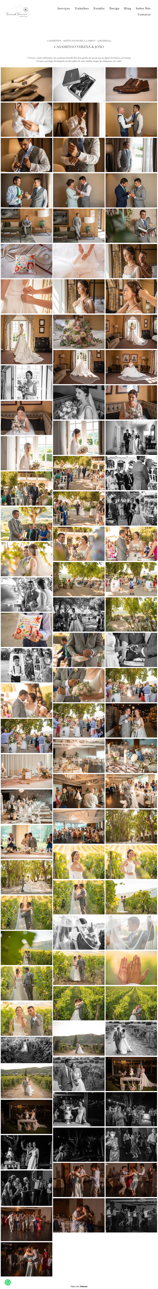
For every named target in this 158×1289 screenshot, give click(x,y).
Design (114, 8)
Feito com (79, 1286)
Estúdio (99, 8)
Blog (127, 8)
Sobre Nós (143, 8)
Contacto (144, 14)
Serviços (64, 8)
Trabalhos (82, 8)
